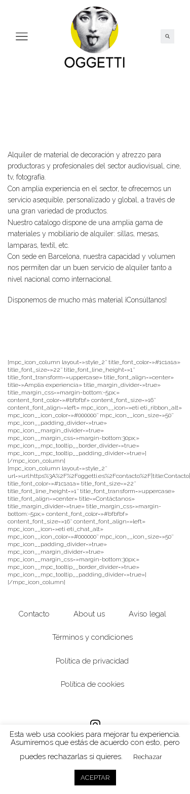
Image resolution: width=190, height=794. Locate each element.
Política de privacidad (92, 660)
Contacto (34, 613)
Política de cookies (92, 684)
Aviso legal (147, 613)
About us (89, 613)
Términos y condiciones (92, 637)
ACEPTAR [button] (95, 777)
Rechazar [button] (147, 757)
